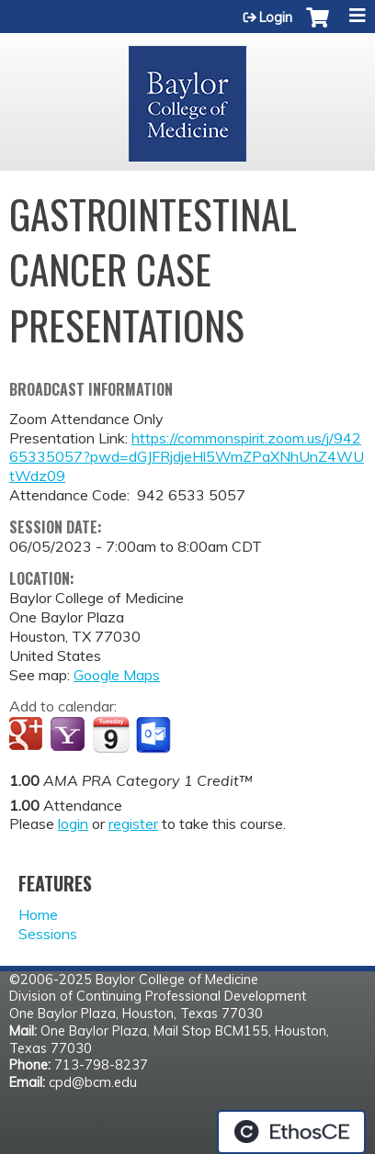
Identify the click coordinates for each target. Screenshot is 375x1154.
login (73, 823)
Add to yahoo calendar (69, 735)
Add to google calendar (28, 735)
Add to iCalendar (111, 734)
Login (275, 17)
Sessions (47, 933)
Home (38, 914)
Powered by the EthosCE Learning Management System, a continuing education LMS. (291, 1132)
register (133, 823)
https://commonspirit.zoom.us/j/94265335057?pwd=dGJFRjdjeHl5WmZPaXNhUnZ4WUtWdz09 (186, 457)
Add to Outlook (155, 735)
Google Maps (117, 675)
